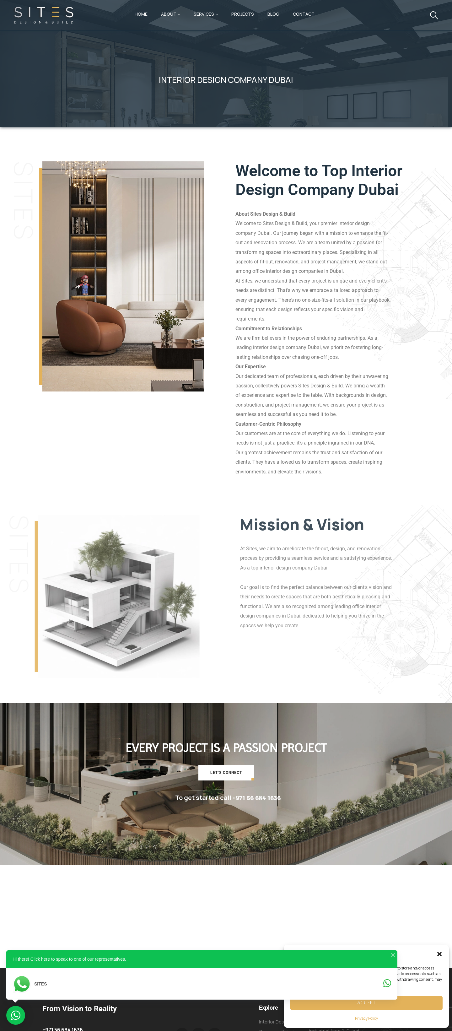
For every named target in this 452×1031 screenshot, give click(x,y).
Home (141, 14)
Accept (366, 1002)
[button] (439, 954)
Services (204, 14)
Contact (304, 14)
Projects (242, 14)
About (168, 14)
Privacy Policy (366, 1018)
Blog (273, 14)
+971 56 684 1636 (256, 798)
